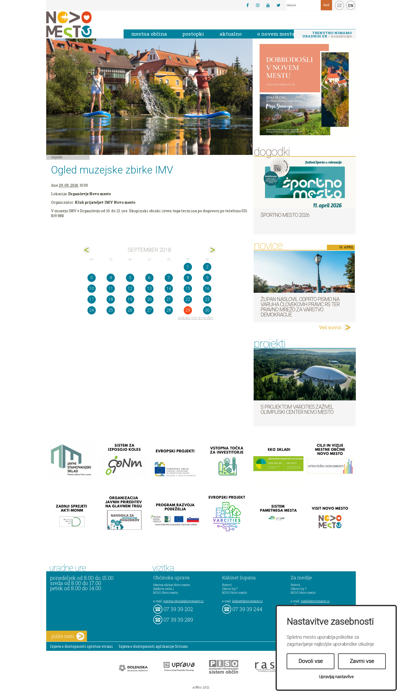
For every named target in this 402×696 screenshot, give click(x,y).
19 (130, 299)
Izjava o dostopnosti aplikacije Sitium (153, 646)
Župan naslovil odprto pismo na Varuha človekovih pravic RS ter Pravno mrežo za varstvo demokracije (300, 307)
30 (207, 310)
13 (149, 288)
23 (207, 299)
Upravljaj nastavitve (336, 676)
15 (188, 288)
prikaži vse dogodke (195, 317)
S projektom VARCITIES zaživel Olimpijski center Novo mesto (297, 409)
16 (207, 288)
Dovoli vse (311, 661)
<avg (87, 250)
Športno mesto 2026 (285, 215)
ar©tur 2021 (201, 687)
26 (130, 310)
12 (130, 288)
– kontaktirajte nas (327, 34)
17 (91, 299)
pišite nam (67, 636)
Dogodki (57, 157)
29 (188, 310)
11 (110, 288)
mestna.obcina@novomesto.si (183, 601)
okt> (212, 250)
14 (168, 288)
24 (91, 310)
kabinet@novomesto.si (247, 601)
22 (188, 299)
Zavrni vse (362, 661)
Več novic (330, 327)
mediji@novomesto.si (315, 601)
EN (351, 5)
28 (168, 310)
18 (110, 299)
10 (91, 288)
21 (168, 299)
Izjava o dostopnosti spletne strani (81, 646)
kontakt (339, 5)
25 (110, 310)
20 (149, 299)
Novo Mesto (81, 24)
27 (149, 310)
